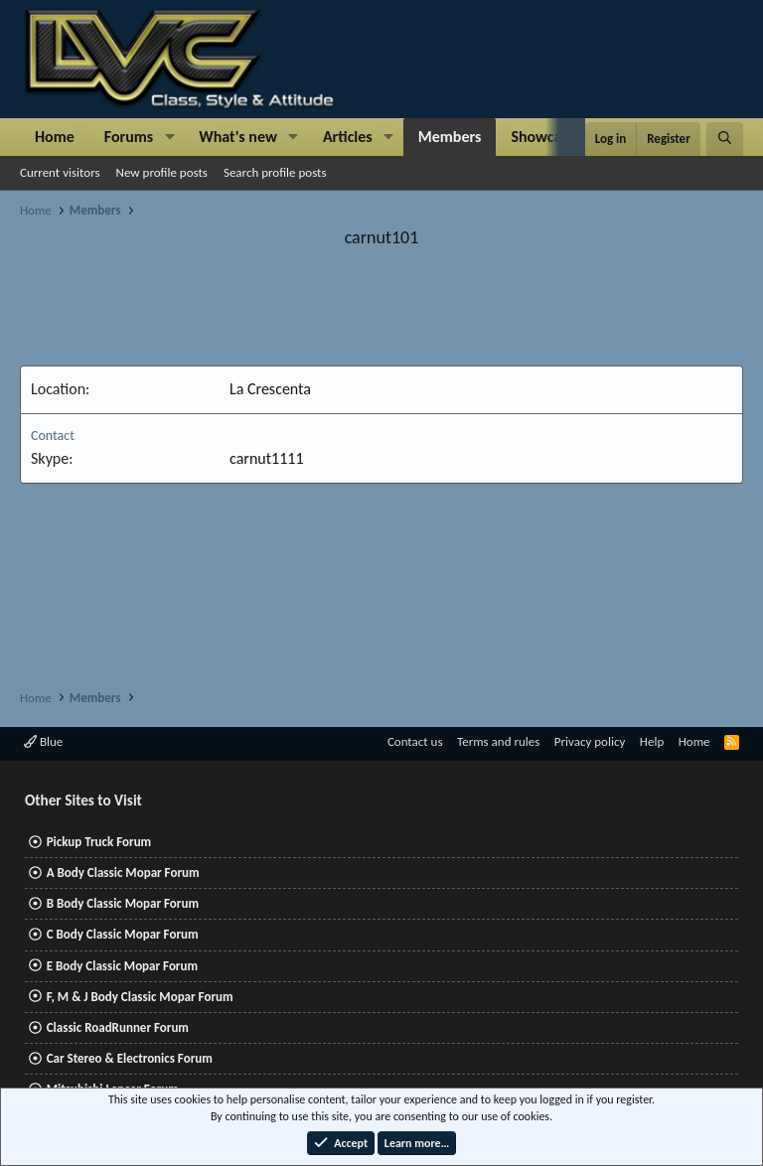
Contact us (415, 741)
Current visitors (60, 172)
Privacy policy (590, 741)
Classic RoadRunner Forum (118, 1027)
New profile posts (162, 172)
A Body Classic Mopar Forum (123, 872)
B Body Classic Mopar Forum (123, 903)
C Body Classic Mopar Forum (123, 934)
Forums (128, 136)
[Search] (724, 139)
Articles (348, 136)
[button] (169, 137)
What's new (238, 136)
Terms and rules (498, 741)
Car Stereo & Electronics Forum (130, 1058)
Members (450, 136)
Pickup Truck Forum (99, 841)
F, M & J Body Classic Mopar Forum (140, 996)
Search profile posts (275, 172)
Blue (43, 741)
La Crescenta (270, 388)
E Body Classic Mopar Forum (122, 965)
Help (652, 741)
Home (55, 136)
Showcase (543, 136)
